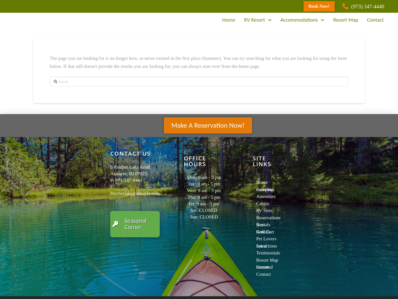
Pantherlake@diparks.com (135, 193)
